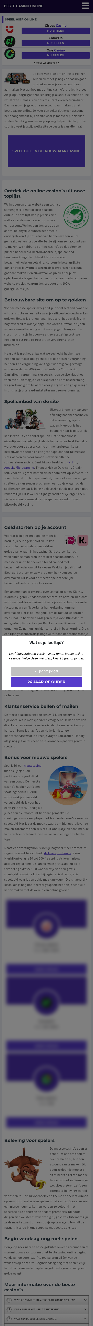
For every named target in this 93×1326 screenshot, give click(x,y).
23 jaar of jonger (46, 671)
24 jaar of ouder (46, 682)
